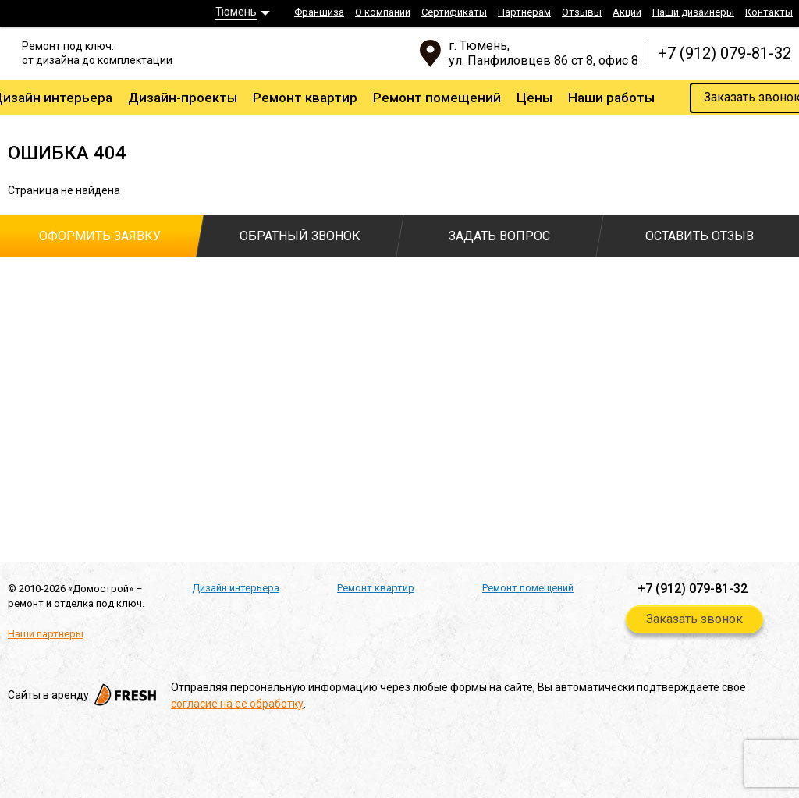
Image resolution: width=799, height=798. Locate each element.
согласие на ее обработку (237, 703)
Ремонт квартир (305, 97)
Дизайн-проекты (182, 97)
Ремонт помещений (437, 97)
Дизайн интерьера (235, 588)
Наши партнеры (45, 634)
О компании (382, 12)
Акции (627, 12)
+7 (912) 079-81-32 (724, 53)
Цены (534, 97)
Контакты (769, 12)
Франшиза (319, 12)
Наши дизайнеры (693, 12)
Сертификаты (454, 12)
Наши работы (611, 97)
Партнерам (524, 12)
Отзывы (582, 12)
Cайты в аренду (83, 695)
